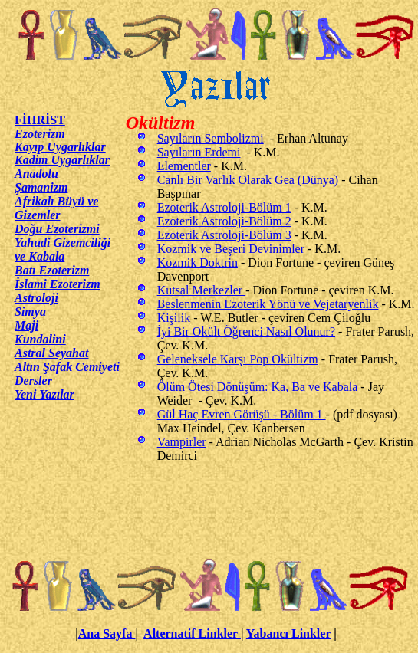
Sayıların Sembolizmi (210, 138)
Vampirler (181, 441)
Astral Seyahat (51, 352)
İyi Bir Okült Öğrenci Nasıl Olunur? (246, 331)
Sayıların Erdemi (199, 152)
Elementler (184, 165)
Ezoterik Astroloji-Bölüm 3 (224, 234)
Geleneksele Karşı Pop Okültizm (237, 359)
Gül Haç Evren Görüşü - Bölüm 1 (241, 414)
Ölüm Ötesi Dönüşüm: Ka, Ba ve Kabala (257, 386)
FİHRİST (40, 119)
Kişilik (174, 317)
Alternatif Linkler (192, 633)
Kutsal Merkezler (201, 290)
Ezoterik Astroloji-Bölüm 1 (224, 207)
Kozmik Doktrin (197, 262)
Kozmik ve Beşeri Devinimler (230, 248)
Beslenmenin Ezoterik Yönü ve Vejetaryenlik (268, 303)
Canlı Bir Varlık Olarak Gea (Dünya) (248, 179)
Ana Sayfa (107, 633)
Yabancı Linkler (288, 633)
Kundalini (40, 339)
